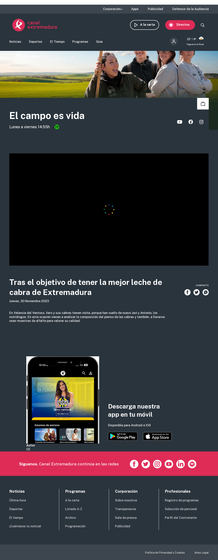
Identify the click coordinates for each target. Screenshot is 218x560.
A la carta (150, 25)
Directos (186, 25)
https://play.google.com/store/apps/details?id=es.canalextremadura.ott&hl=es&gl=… (122, 436)
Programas (80, 42)
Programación (75, 526)
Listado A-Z (73, 509)
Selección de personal (181, 509)
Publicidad (155, 9)
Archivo (70, 518)
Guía (99, 42)
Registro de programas (182, 500)
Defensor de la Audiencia (190, 9)
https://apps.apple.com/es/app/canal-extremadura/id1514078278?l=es (157, 436)
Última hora (17, 500)
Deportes (35, 42)
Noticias (15, 42)
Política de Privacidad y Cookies (165, 552)
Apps (135, 9)
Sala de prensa (126, 518)
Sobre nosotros (126, 500)
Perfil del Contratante (181, 518)
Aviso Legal (201, 552)
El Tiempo (57, 42)
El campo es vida (47, 115)
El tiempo (16, 518)
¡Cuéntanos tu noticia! (25, 526)
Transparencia (125, 509)
